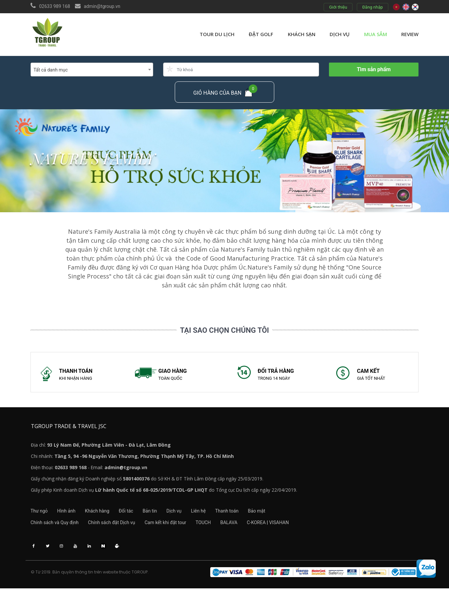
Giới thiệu (338, 7)
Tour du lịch (217, 34)
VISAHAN (290, 524)
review (409, 34)
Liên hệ (211, 513)
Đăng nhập (372, 7)
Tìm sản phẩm (374, 69)
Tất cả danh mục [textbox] (50, 70)
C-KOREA (267, 524)
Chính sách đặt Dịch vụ (113, 524)
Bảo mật (274, 513)
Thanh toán (242, 513)
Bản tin (159, 513)
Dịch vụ (340, 34)
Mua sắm (375, 34)
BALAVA (237, 524)
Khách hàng (101, 513)
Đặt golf (261, 34)
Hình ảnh (68, 513)
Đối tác (132, 513)
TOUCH (210, 524)
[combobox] (92, 69)
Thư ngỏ (39, 513)
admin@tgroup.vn (102, 6)
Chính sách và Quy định (55, 524)
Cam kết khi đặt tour (170, 524)
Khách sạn (301, 34)
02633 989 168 (54, 6)
